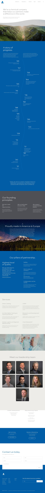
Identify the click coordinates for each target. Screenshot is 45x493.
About (9, 478)
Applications (4, 482)
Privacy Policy (4, 490)
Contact (9, 482)
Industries (3, 481)
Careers (9, 481)
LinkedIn (15, 478)
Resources (24, 1)
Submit (40, 481)
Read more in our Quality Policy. (6, 277)
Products (17, 1)
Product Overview (4, 478)
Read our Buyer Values (27, 276)
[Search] (43, 2)
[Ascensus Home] (2, 2)
